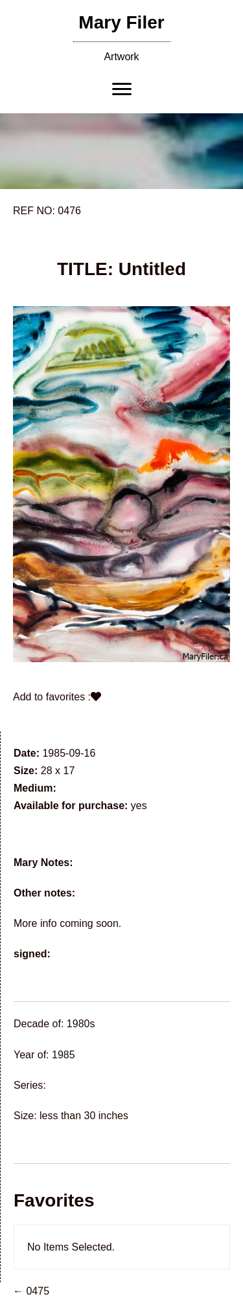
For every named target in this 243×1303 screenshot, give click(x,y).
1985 (63, 1054)
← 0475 (31, 1291)
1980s (81, 1023)
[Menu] (122, 89)
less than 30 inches (84, 1115)
